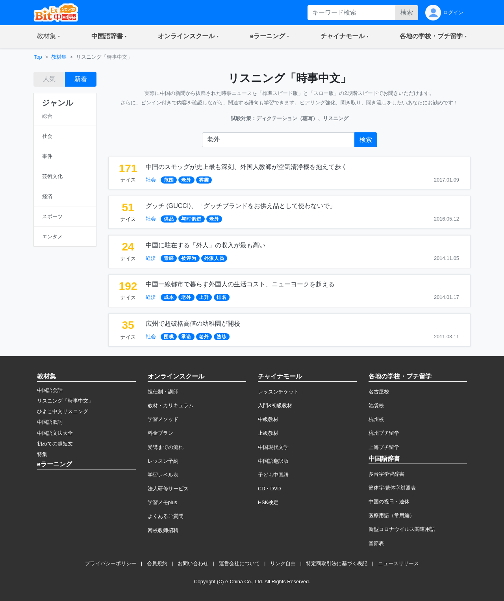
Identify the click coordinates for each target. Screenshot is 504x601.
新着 (80, 79)
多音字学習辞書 (386, 474)
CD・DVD (269, 489)
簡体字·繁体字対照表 (392, 488)
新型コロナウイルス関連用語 (402, 529)
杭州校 (376, 419)
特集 (42, 454)
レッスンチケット (278, 392)
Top (38, 57)
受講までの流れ (165, 447)
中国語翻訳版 (273, 461)
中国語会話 (50, 390)
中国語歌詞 (50, 422)
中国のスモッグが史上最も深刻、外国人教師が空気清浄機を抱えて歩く (246, 166)
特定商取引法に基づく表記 (336, 563)
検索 (406, 12)
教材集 (59, 57)
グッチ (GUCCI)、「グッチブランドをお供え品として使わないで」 (241, 205)
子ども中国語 (273, 475)
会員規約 (157, 563)
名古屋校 (379, 392)
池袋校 (376, 405)
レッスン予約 (163, 461)
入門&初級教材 (275, 405)
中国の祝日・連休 (389, 502)
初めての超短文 (55, 444)
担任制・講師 (163, 392)
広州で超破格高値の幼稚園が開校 (193, 323)
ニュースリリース (398, 563)
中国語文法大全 (55, 433)
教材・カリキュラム (171, 405)
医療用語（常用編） (392, 515)
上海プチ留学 (384, 447)
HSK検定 (268, 502)
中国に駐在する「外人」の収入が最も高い (205, 245)
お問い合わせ (193, 563)
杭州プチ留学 (384, 433)
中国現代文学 (273, 447)
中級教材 (268, 419)
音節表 (376, 543)
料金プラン (160, 433)
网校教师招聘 (163, 530)
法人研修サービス (168, 489)
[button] (49, 36)
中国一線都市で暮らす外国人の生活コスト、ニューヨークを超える (240, 284)
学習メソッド (163, 419)
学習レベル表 (163, 475)
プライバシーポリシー (110, 563)
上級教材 (268, 433)
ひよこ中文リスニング (62, 411)
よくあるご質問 (165, 516)
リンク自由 (283, 563)
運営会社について (239, 563)
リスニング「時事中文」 (65, 401)
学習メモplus (162, 502)
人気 (49, 79)
